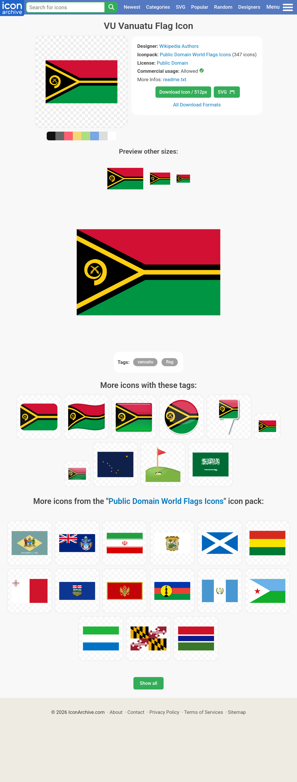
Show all (148, 683)
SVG (180, 7)
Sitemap (237, 712)
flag (169, 361)
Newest (132, 7)
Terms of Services (203, 712)
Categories (158, 7)
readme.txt (174, 79)
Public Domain (172, 63)
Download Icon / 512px (183, 92)
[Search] (111, 7)
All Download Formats (197, 105)
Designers (249, 7)
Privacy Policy (164, 712)
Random (223, 7)
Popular (199, 7)
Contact (135, 712)
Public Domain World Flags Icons (195, 54)
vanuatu (145, 361)
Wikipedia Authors (178, 46)
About (116, 712)
